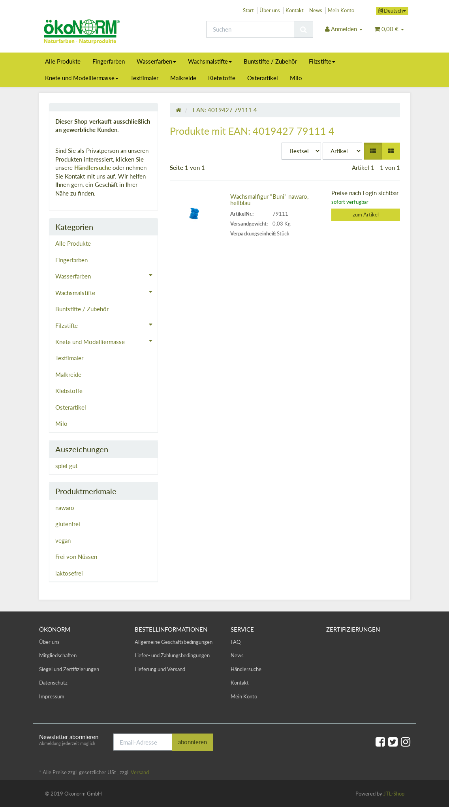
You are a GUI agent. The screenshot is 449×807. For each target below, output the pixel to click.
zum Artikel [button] (366, 214)
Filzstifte (322, 61)
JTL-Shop (393, 793)
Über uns (269, 10)
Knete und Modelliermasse (81, 77)
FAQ (235, 642)
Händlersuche (92, 167)
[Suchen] (250, 29)
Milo (296, 77)
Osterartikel (262, 77)
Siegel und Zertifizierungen (69, 669)
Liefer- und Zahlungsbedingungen (172, 655)
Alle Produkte (63, 61)
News (315, 10)
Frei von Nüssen (76, 556)
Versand (140, 772)
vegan (63, 540)
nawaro (64, 507)
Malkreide (183, 77)
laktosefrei (69, 573)
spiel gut (66, 465)
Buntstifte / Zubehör (270, 61)
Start (248, 10)
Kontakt (295, 10)
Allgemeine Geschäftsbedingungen (173, 642)
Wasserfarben (156, 61)
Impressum (51, 696)
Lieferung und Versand (160, 669)
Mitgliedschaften (58, 655)
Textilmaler (144, 77)
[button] (373, 151)
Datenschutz (53, 682)
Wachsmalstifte (210, 61)
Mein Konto (341, 10)
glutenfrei (67, 523)
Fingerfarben (108, 61)
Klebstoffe (221, 77)
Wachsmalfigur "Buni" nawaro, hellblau (269, 200)
